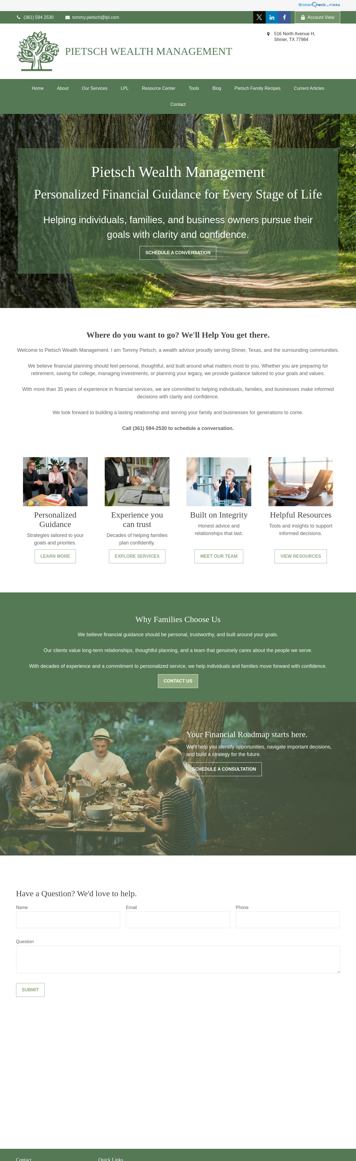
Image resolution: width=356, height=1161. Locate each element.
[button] (37, 88)
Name (22, 907)
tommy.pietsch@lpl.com (92, 17)
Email (131, 907)
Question (25, 941)
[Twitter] (259, 17)
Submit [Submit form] (30, 989)
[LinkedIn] (272, 17)
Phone (242, 907)
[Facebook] (284, 17)
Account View (317, 17)
